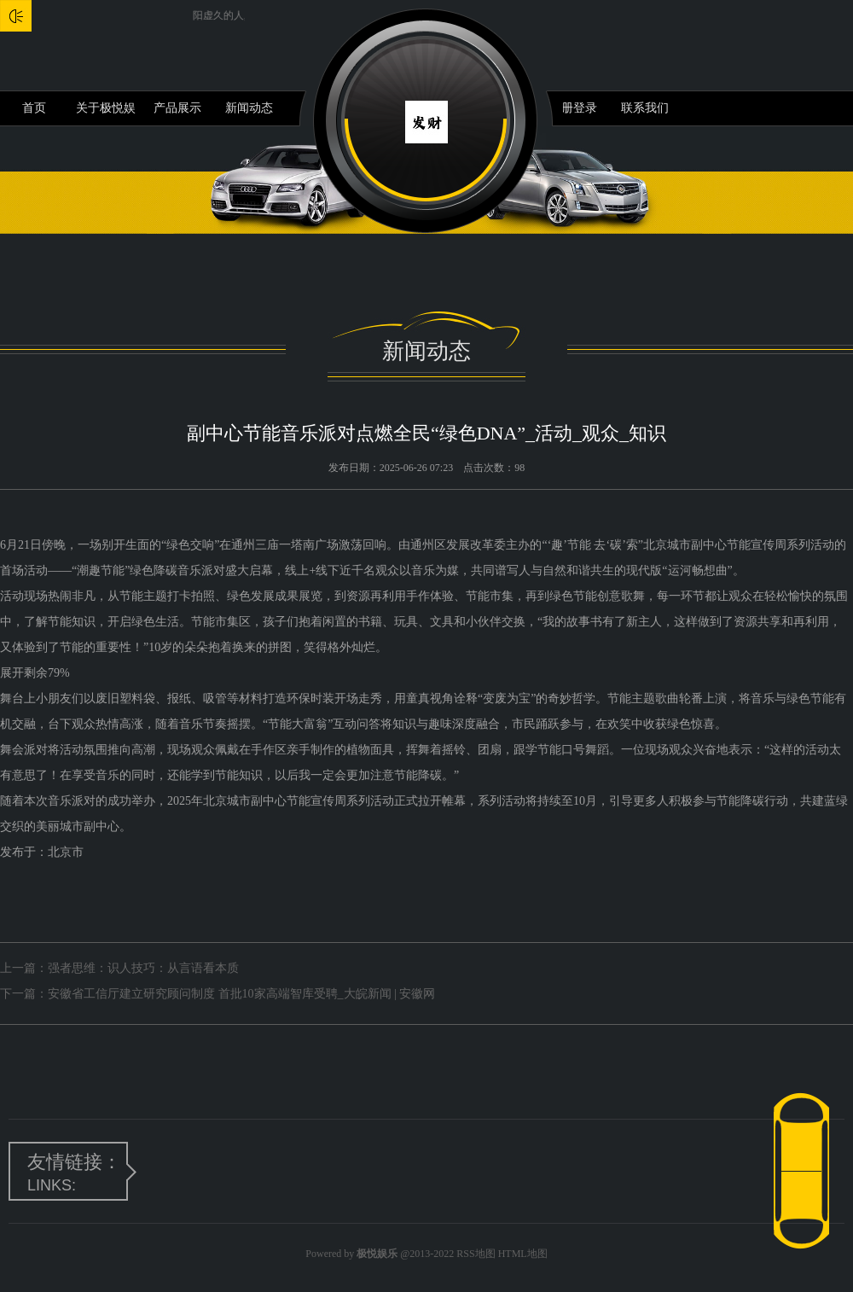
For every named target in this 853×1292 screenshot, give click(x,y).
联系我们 (645, 108)
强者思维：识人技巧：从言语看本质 (143, 968)
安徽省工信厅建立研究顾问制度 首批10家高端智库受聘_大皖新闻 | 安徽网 (241, 993)
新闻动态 (249, 108)
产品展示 (177, 108)
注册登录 (573, 108)
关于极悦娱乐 (106, 113)
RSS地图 (475, 1254)
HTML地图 (523, 1254)
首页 (34, 108)
